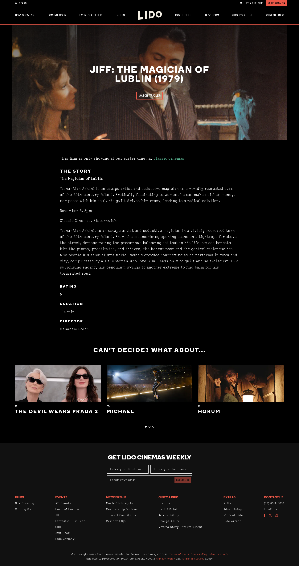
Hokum (209, 411)
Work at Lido (233, 515)
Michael (120, 411)
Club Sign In (276, 3)
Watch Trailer (149, 95)
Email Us (270, 509)
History (164, 503)
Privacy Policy (197, 554)
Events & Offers (91, 15)
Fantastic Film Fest (70, 521)
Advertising (232, 509)
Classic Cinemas (169, 158)
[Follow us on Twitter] (270, 515)
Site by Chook (218, 554)
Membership (116, 497)
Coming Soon (56, 15)
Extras (229, 497)
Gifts (121, 15)
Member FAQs (116, 521)
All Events (63, 503)
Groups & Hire (242, 15)
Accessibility (168, 515)
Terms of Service (193, 558)
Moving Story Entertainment (180, 527)
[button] (146, 427)
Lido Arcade (232, 521)
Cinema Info (275, 15)
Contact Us (273, 497)
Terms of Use (177, 554)
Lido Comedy (65, 539)
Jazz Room (211, 15)
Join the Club (254, 3)
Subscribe (183, 479)
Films (19, 497)
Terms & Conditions (121, 515)
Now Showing (24, 15)
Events (61, 497)
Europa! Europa (67, 509)
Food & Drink (168, 509)
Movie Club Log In (119, 503)
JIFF (58, 515)
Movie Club (183, 15)
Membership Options (122, 509)
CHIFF (59, 527)
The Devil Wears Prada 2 (56, 411)
